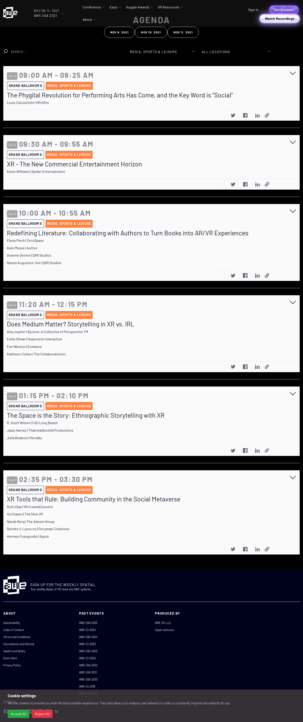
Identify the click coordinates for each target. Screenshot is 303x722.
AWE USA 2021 (88, 672)
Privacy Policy (12, 665)
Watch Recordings (279, 18)
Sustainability (11, 623)
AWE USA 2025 (88, 623)
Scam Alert (10, 658)
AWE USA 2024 (88, 637)
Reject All (42, 714)
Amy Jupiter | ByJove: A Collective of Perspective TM (47, 332)
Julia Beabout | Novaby (24, 438)
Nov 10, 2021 (151, 32)
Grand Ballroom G (25, 86)
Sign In (253, 10)
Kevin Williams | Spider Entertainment (36, 171)
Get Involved (284, 10)
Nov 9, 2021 (119, 32)
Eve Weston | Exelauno (24, 346)
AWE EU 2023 (87, 644)
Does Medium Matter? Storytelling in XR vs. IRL (70, 324)
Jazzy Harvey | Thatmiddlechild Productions (40, 430)
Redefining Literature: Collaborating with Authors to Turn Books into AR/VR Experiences (127, 233)
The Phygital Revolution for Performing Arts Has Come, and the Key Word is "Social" (120, 95)
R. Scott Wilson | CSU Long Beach (32, 423)
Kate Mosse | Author (22, 248)
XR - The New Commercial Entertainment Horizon (74, 164)
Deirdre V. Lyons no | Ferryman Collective (38, 529)
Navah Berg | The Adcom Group (30, 521)
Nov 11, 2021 (183, 32)
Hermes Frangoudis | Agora (28, 536)
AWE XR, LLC (163, 623)
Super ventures (164, 630)
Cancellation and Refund (18, 644)
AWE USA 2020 (88, 679)
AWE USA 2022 (88, 665)
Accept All (18, 714)
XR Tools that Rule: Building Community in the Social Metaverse (93, 499)
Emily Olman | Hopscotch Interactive (34, 339)
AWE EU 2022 (87, 658)
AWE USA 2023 (88, 651)
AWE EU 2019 (87, 686)
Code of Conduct (13, 630)
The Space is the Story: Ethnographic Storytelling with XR (86, 415)
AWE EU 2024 (87, 630)
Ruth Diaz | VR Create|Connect (30, 507)
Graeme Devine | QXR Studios (29, 255)
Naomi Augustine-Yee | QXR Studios (34, 263)
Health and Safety (14, 651)
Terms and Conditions (16, 637)
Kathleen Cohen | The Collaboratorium (36, 354)
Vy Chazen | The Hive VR (25, 514)
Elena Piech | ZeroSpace (25, 240)
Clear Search (102, 49)
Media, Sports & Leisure (69, 86)
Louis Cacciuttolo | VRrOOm (28, 102)
